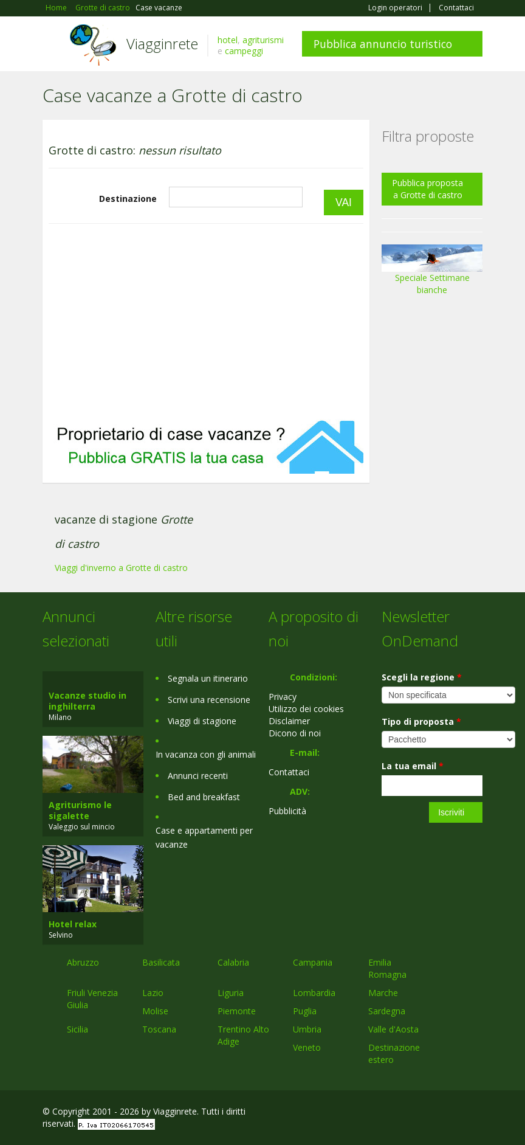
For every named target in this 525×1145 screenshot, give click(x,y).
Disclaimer (289, 721)
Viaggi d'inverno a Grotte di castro (121, 567)
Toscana (159, 1029)
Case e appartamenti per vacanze (204, 837)
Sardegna (386, 1011)
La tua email (413, 766)
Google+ (417, 1113)
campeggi (244, 51)
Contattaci (456, 8)
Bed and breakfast (204, 797)
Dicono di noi (295, 733)
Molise (155, 1011)
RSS (475, 1113)
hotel (228, 40)
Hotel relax (73, 924)
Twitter (447, 1113)
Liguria (231, 992)
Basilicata (161, 962)
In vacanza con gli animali (206, 754)
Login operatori (395, 8)
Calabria (233, 962)
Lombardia (314, 992)
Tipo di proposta (421, 721)
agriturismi (263, 40)
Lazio (152, 992)
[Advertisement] (206, 322)
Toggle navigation (53, 45)
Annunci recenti (198, 775)
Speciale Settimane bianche (432, 274)
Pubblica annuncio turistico (383, 43)
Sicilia (77, 1029)
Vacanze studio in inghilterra (87, 701)
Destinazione (128, 198)
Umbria (307, 1029)
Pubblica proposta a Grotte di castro (427, 189)
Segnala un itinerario (208, 678)
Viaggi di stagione (202, 721)
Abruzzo (83, 962)
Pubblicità (287, 811)
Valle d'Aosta (393, 1029)
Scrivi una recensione (209, 699)
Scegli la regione (422, 677)
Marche (383, 992)
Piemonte (237, 1011)
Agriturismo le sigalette (80, 810)
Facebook (391, 1113)
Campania (312, 962)
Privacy (283, 696)
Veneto (307, 1047)
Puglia (305, 1011)
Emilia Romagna (387, 968)
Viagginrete (162, 43)
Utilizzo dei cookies (306, 708)
